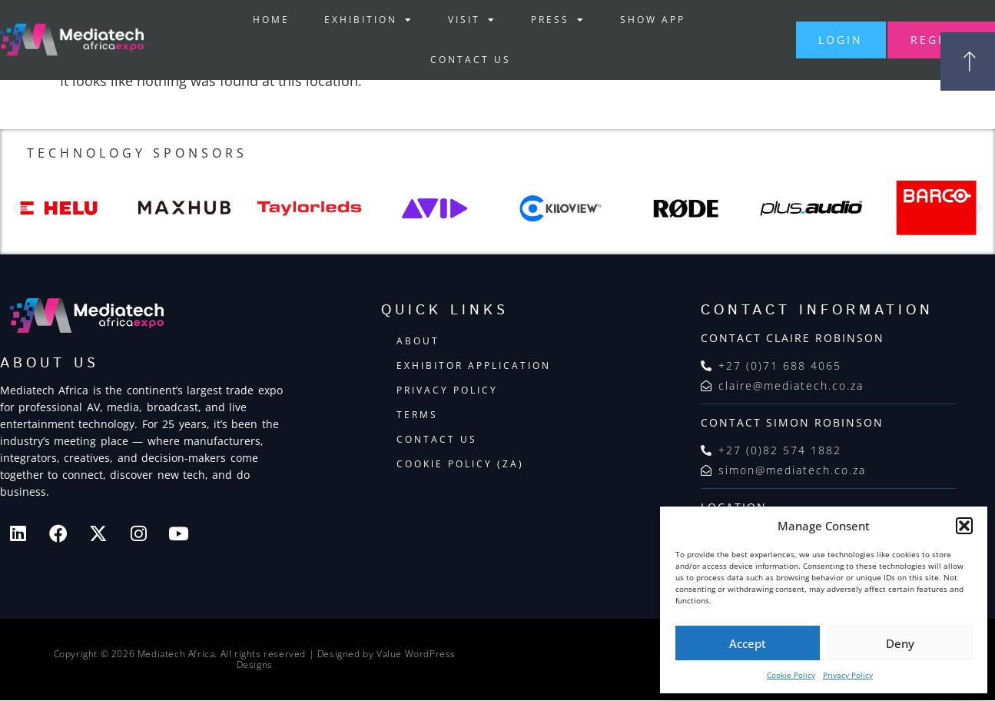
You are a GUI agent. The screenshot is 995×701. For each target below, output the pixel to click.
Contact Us (456, 59)
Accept (747, 643)
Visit (457, 20)
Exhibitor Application (473, 366)
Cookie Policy (791, 674)
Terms (417, 415)
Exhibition (354, 20)
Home (256, 19)
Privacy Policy (848, 674)
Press (543, 20)
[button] (964, 525)
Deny (900, 643)
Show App (638, 19)
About (417, 341)
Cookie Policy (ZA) (460, 464)
